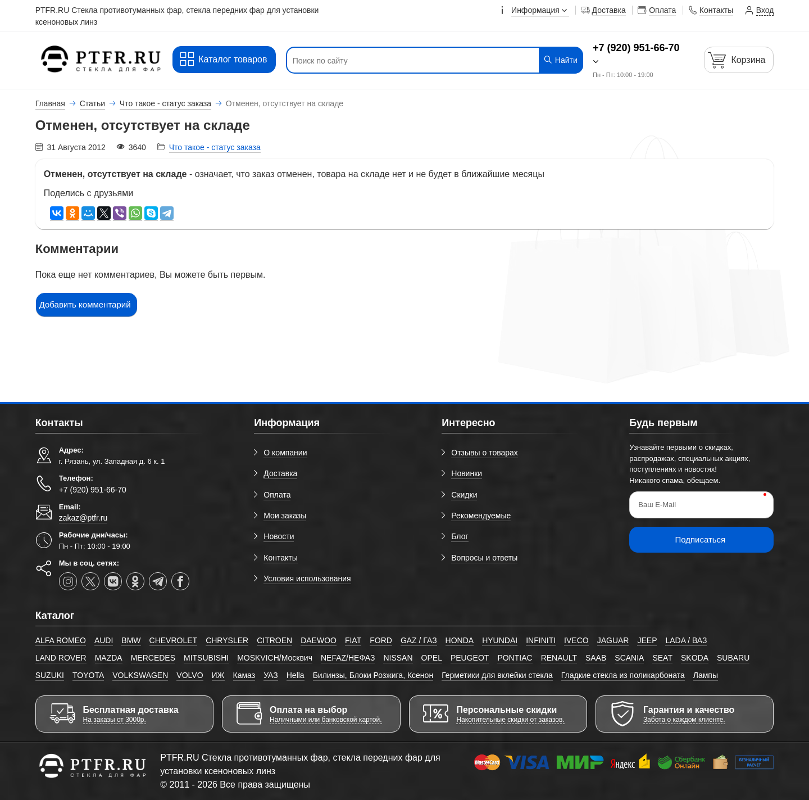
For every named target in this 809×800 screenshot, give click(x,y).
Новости (278, 536)
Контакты (280, 557)
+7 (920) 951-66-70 (636, 47)
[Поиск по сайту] (409, 61)
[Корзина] (739, 60)
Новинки (466, 473)
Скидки (464, 494)
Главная (50, 103)
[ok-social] (135, 581)
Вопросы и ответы (484, 557)
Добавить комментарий (85, 304)
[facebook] (180, 581)
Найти (560, 60)
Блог (459, 536)
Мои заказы (284, 515)
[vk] (113, 581)
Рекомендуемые (481, 515)
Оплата (276, 494)
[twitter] (90, 581)
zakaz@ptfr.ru (83, 517)
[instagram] (68, 581)
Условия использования (307, 578)
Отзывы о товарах (484, 452)
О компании (285, 452)
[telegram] (158, 581)
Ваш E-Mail (657, 504)
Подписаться (700, 539)
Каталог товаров (223, 59)
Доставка (280, 473)
